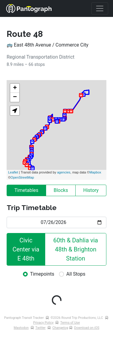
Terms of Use (70, 323)
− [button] (15, 97)
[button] (14, 110)
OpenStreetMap (22, 177)
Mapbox (95, 172)
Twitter (40, 328)
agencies (63, 172)
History (91, 190)
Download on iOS (86, 328)
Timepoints (42, 274)
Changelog (60, 328)
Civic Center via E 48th (26, 249)
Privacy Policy (43, 323)
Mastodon (21, 328)
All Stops (75, 274)
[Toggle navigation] (99, 8)
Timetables (26, 190)
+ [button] (15, 88)
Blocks (61, 190)
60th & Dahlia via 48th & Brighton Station (76, 249)
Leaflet (13, 172)
